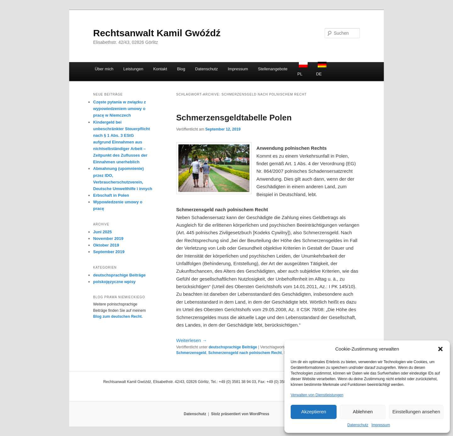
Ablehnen (362, 411)
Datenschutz (357, 425)
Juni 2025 (102, 232)
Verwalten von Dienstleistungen (317, 395)
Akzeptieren (313, 411)
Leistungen (133, 69)
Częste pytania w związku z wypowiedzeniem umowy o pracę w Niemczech (119, 109)
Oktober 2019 (106, 245)
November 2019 (108, 238)
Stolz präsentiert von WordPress (240, 414)
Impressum (381, 425)
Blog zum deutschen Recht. (118, 316)
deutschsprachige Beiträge (233, 347)
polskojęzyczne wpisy (114, 281)
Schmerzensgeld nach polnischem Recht (245, 353)
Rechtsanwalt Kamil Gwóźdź (157, 33)
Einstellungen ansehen (416, 411)
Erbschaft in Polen (111, 195)
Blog (181, 69)
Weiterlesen (191, 340)
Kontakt (160, 69)
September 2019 (109, 251)
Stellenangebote (273, 69)
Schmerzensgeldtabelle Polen (234, 117)
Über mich (104, 69)
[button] (440, 349)
